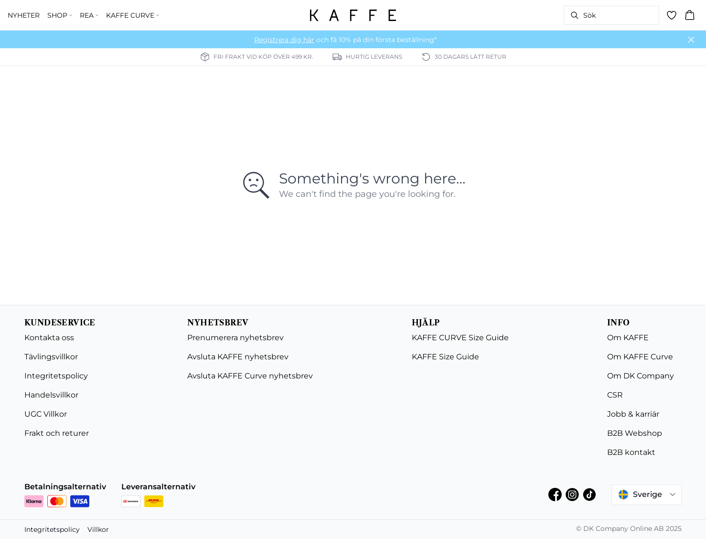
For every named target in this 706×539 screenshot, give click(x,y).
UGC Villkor (45, 414)
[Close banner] (691, 39)
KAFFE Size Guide (445, 356)
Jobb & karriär (633, 414)
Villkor (98, 529)
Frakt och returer (56, 433)
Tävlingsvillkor (51, 356)
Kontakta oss (49, 337)
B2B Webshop (634, 433)
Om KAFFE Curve (640, 356)
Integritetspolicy (56, 375)
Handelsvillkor (51, 394)
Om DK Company (640, 375)
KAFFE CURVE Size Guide (460, 337)
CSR (615, 394)
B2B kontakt (631, 452)
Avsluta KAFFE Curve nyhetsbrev (250, 375)
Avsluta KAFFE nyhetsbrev (238, 356)
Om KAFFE (628, 337)
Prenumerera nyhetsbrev (235, 337)
